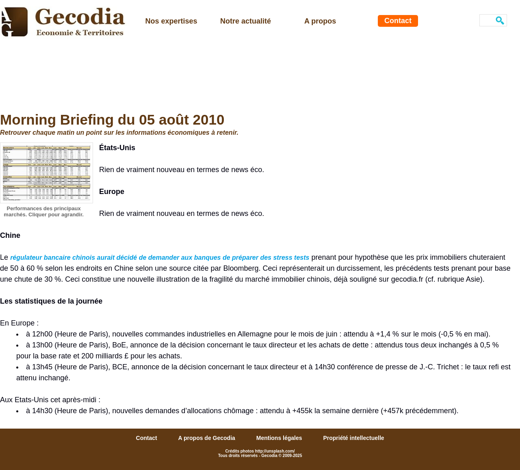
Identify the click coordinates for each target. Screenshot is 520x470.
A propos (320, 21)
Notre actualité (245, 21)
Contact (398, 21)
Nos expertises (171, 21)
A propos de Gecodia (207, 438)
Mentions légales (280, 438)
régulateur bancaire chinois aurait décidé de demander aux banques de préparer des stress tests (159, 257)
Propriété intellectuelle (353, 438)
